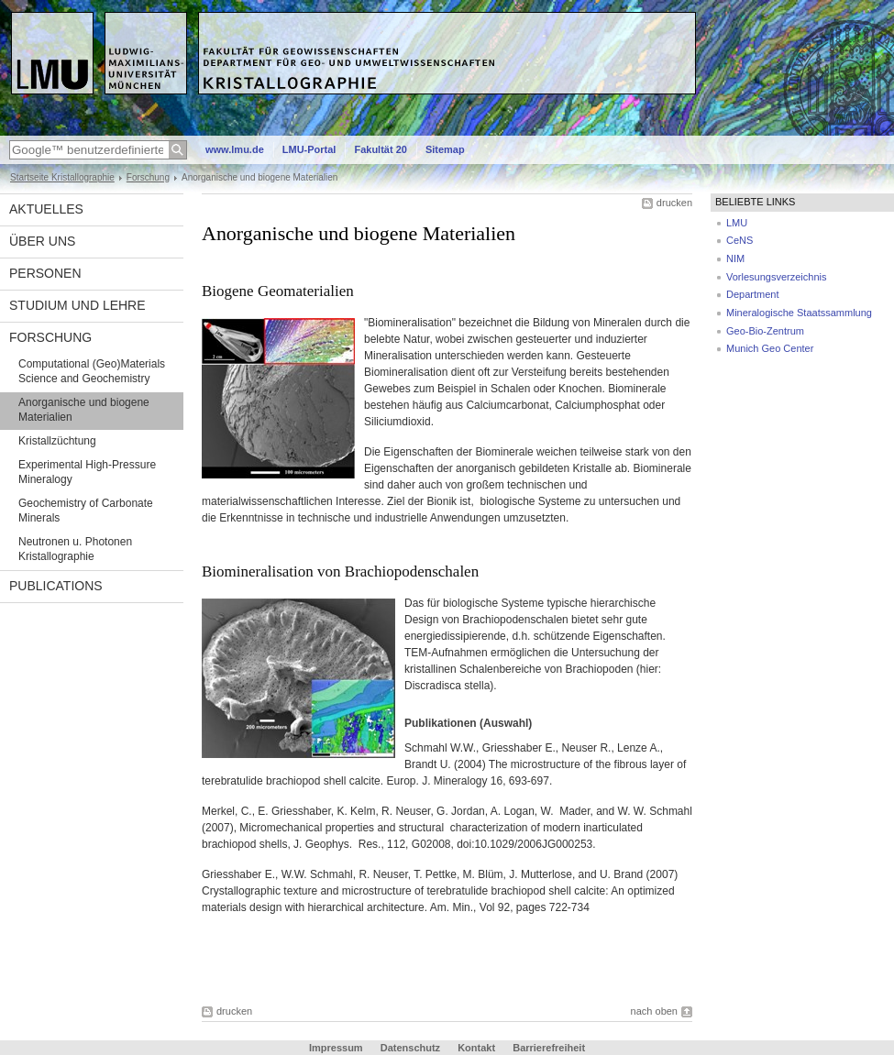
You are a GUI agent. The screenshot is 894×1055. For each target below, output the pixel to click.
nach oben (654, 1011)
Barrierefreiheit (549, 1047)
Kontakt (476, 1047)
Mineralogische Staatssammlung (799, 312)
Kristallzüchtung (57, 440)
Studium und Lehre (77, 305)
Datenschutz (410, 1047)
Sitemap (445, 149)
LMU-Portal (309, 149)
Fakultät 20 (380, 149)
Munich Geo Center (769, 348)
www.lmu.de (234, 149)
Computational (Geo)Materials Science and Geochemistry (91, 371)
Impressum (336, 1047)
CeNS (739, 240)
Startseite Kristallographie (62, 177)
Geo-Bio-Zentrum (765, 330)
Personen (45, 273)
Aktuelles (46, 209)
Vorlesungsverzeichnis (776, 276)
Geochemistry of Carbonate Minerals (85, 510)
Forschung (148, 177)
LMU (736, 222)
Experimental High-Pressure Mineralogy (87, 472)
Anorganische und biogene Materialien (83, 409)
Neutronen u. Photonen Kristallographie (75, 549)
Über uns (42, 241)
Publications (56, 585)
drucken (674, 202)
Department (752, 294)
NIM (735, 258)
